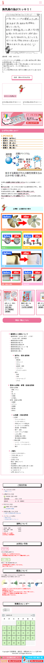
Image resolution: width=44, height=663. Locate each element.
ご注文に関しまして (17, 455)
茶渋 (16, 372)
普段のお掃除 (32, 240)
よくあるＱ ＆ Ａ (16, 470)
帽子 (16, 446)
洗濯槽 (14, 406)
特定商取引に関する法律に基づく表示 (22, 466)
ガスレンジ (19, 362)
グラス (18, 380)
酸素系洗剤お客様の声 (17, 344)
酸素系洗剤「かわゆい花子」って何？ (22, 336)
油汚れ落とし (22, 222)
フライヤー (19, 368)
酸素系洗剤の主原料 (17, 340)
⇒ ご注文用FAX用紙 (9, 508)
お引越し (14, 398)
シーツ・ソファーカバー (22, 442)
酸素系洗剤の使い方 (17, 342)
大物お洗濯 (32, 277)
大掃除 (14, 396)
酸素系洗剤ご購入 (16, 351)
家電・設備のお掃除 (11, 277)
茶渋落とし (11, 240)
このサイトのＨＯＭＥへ (18, 453)
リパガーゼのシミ (20, 421)
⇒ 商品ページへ (8, 491)
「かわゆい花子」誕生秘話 (19, 338)
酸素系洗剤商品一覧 (17, 349)
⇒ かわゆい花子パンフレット (11, 519)
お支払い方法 (15, 459)
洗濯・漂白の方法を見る (22, 77)
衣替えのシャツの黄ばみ (22, 423)
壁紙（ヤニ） (15, 389)
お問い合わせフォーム (17, 472)
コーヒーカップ (21, 378)
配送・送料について (17, 461)
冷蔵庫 (14, 402)
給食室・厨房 (20, 366)
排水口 (14, 410)
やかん (18, 364)
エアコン (14, 404)
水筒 (17, 376)
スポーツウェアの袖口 (21, 432)
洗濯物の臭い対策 (20, 436)
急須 (17, 374)
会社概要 (13, 463)
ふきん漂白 (18, 434)
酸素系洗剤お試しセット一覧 (19, 346)
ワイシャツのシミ (20, 419)
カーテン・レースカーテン (23, 444)
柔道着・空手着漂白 (21, 427)
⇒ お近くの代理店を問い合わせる (12, 513)
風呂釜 (14, 408)
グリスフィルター (21, 370)
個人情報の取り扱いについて (19, 468)
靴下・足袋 (18, 430)
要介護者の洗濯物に (21, 438)
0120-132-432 (10, 496)
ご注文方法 (14, 457)
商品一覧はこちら (22, 320)
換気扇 (18, 360)
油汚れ (17, 358)
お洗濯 (22, 258)
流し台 (14, 394)
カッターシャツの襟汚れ (22, 425)
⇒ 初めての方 (7, 517)
